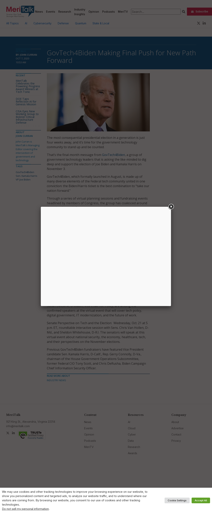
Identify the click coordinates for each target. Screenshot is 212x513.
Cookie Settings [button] (177, 500)
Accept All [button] (201, 500)
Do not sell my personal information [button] (25, 509)
